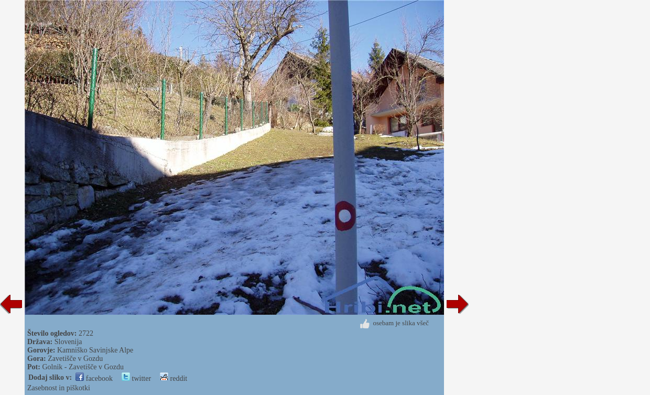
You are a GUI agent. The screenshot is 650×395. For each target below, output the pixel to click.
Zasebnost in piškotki (58, 388)
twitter (136, 378)
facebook (94, 378)
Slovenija (68, 342)
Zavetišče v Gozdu (75, 358)
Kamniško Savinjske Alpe (95, 350)
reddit (173, 378)
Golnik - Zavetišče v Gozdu (83, 367)
